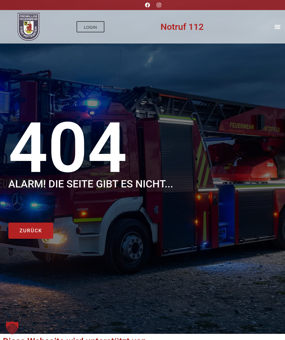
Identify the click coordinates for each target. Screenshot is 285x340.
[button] (277, 27)
